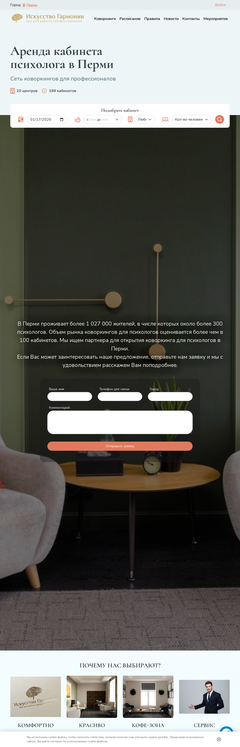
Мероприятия (215, 18)
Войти (220, 5)
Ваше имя (56, 389)
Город (154, 389)
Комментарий (59, 407)
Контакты (191, 18)
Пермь (29, 5)
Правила (152, 18)
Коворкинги (105, 18)
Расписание (130, 18)
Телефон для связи (114, 389)
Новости (171, 18)
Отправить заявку (120, 446)
